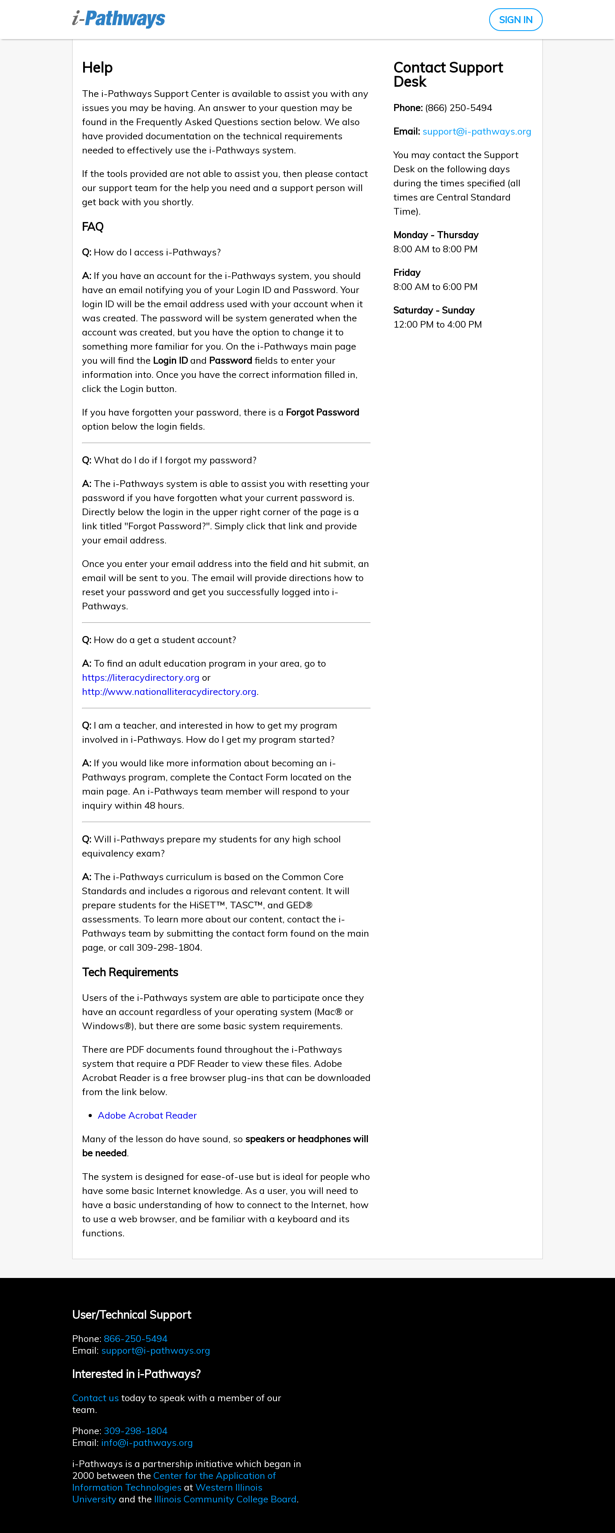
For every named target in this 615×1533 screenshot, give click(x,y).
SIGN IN (516, 20)
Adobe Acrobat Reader (147, 1115)
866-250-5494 (135, 1338)
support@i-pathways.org (476, 131)
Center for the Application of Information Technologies (174, 1481)
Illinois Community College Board (225, 1499)
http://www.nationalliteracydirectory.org (169, 691)
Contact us (95, 1398)
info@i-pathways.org (147, 1442)
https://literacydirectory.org (141, 677)
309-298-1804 (135, 1430)
